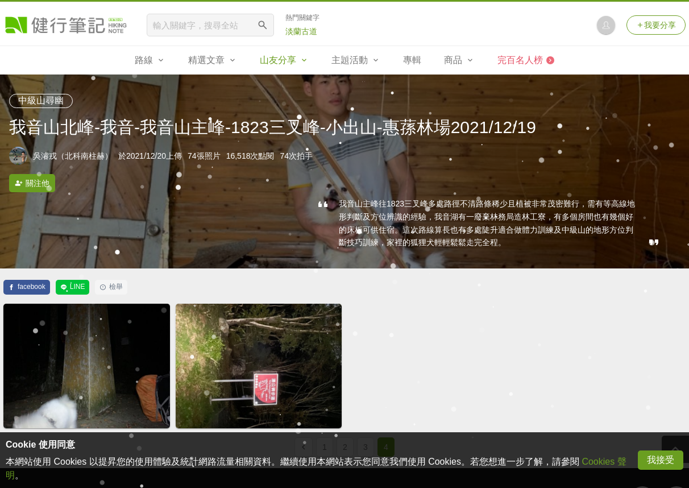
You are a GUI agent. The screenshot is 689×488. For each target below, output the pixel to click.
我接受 (660, 460)
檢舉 (111, 287)
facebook (26, 287)
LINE (72, 287)
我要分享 (656, 25)
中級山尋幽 (41, 100)
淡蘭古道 (301, 31)
